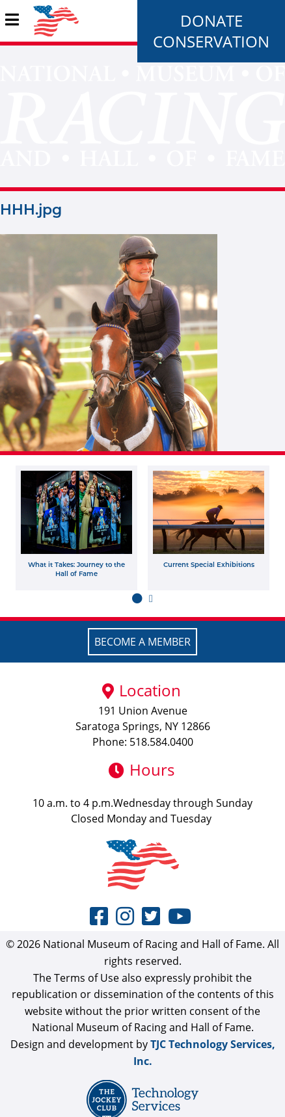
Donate (211, 20)
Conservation (211, 41)
